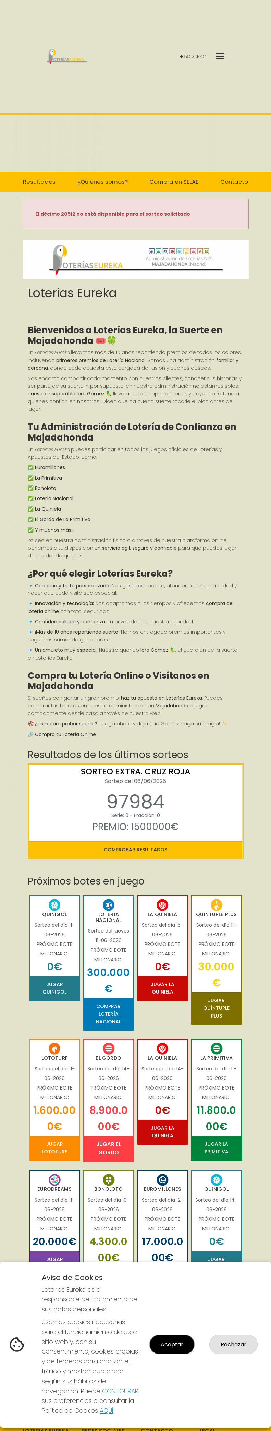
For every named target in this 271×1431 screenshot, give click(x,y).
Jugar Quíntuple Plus (216, 1008)
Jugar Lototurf (54, 1148)
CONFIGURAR (120, 1391)
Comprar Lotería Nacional (108, 1014)
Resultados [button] (39, 182)
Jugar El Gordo (108, 1148)
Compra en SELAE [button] (173, 182)
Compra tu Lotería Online (65, 734)
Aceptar (172, 1344)
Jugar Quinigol (54, 988)
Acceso (193, 56)
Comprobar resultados (135, 849)
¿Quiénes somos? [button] (102, 182)
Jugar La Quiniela (162, 988)
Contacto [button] (234, 182)
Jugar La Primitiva (217, 1148)
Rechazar (233, 1344)
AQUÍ (106, 1410)
